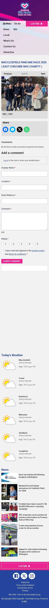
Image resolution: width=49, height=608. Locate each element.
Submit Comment (12, 261)
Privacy (25, 591)
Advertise (8, 52)
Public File (25, 582)
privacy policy (38, 250)
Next (42, 73)
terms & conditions (17, 254)
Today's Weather (12, 355)
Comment (6, 209)
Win (15, 29)
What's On (8, 40)
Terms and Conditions (25, 585)
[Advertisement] (21, 311)
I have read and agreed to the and (25, 252)
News (6, 29)
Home (6, 23)
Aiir (25, 601)
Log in (5, 160)
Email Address (8, 195)
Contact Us (9, 46)
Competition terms (25, 588)
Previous (6, 73)
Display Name (8, 168)
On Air (17, 23)
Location (6, 181)
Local (6, 35)
